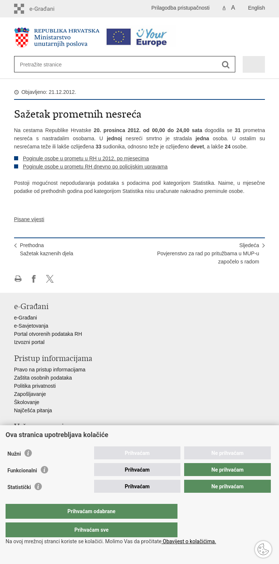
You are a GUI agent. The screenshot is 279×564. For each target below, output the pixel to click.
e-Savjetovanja (31, 326)
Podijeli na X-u (50, 279)
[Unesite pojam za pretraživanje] (46, 64)
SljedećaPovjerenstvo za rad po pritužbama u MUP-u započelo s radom (208, 253)
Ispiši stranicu (18, 279)
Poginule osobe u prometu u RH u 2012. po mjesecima (86, 158)
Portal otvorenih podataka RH (48, 334)
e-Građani (25, 318)
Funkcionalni (22, 485)
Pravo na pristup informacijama (50, 370)
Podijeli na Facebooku (34, 279)
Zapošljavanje (30, 394)
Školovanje (27, 402)
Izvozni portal (29, 342)
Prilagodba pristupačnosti (181, 8)
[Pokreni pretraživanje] (226, 64)
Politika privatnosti (35, 386)
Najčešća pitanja (33, 410)
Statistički (19, 502)
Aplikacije (25, 438)
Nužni (14, 469)
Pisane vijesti (29, 219)
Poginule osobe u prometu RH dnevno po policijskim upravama (95, 167)
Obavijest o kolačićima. (189, 541)
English (256, 8)
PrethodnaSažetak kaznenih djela (46, 249)
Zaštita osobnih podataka (43, 378)
